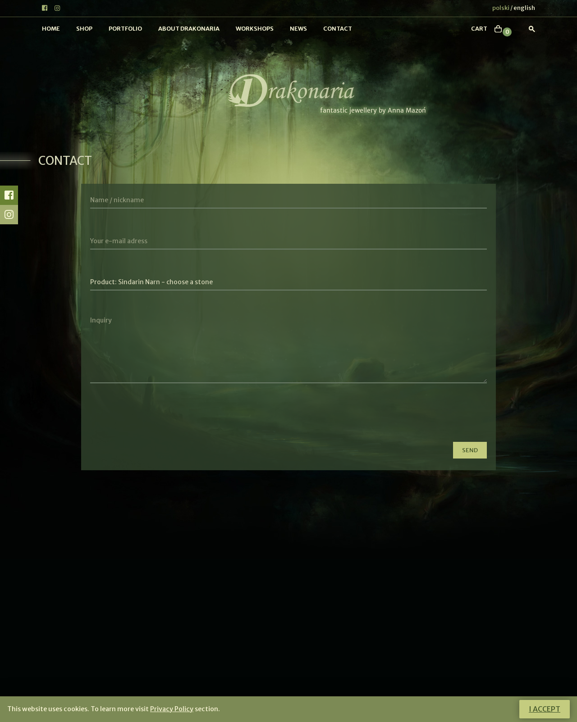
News (298, 28)
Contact (337, 28)
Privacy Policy (171, 709)
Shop (84, 28)
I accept (544, 708)
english (524, 8)
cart (479, 28)
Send (470, 450)
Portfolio (125, 28)
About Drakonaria (189, 28)
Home (51, 28)
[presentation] (158, 417)
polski (500, 8)
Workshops (255, 28)
